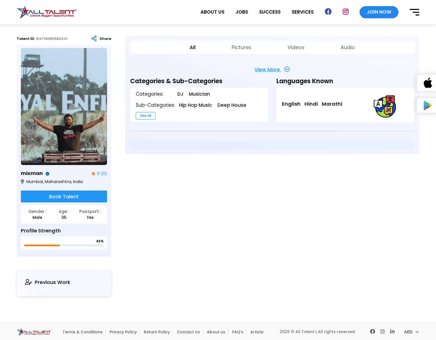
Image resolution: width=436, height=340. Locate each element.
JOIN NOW (379, 12)
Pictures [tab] (241, 47)
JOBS (242, 12)
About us (216, 332)
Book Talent (64, 196)
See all (145, 115)
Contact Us (188, 332)
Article (256, 332)
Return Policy (157, 332)
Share (105, 38)
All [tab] (192, 47)
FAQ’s (237, 332)
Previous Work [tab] (47, 282)
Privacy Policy (123, 332)
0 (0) (99, 173)
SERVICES (303, 12)
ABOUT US (212, 12)
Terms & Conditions (83, 332)
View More (272, 69)
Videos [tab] (296, 47)
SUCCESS (270, 12)
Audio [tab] (348, 47)
